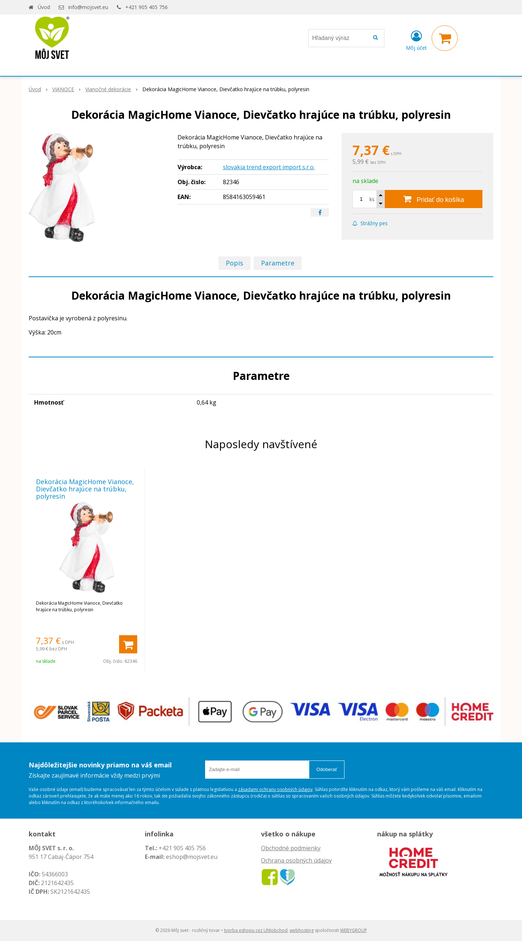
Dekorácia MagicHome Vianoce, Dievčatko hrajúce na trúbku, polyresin (85, 488)
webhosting (302, 930)
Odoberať (327, 769)
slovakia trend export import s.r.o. (269, 167)
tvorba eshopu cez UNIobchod (255, 930)
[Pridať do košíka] (433, 199)
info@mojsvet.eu (88, 7)
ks (372, 199)
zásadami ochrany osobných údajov (275, 789)
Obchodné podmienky (291, 848)
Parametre (277, 263)
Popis (234, 263)
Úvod (44, 7)
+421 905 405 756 (146, 7)
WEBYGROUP (353, 930)
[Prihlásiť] (416, 40)
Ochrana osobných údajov (296, 860)
